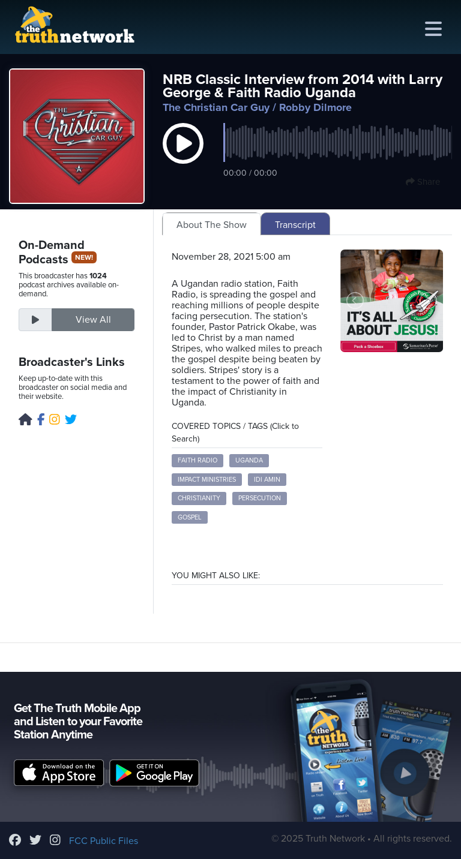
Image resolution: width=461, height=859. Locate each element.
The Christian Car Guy (216, 107)
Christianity (199, 498)
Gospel (190, 517)
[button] (183, 156)
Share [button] (423, 181)
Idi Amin (267, 479)
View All (93, 320)
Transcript (295, 225)
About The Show (211, 225)
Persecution (259, 498)
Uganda (249, 460)
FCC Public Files (103, 841)
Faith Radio (197, 460)
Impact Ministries (207, 479)
